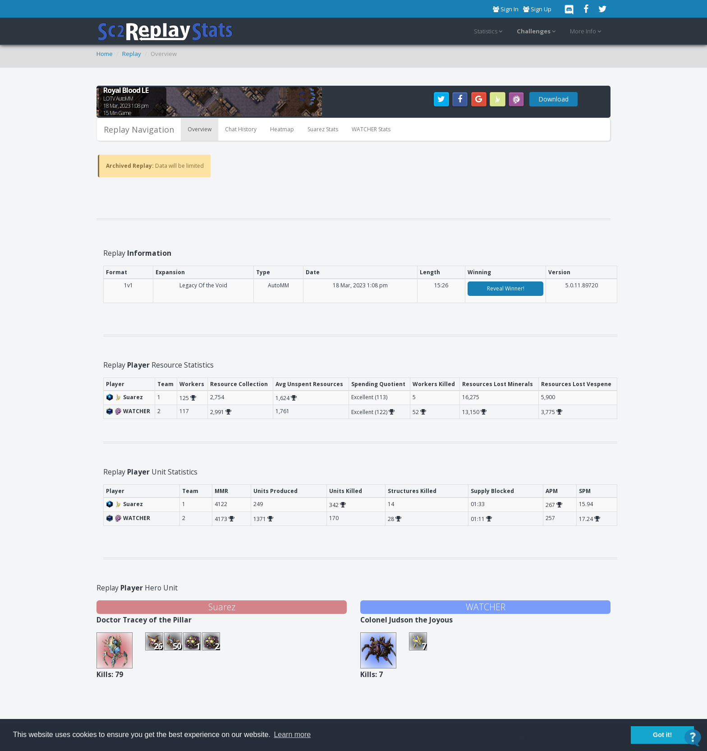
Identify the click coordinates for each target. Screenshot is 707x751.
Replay (131, 54)
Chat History (241, 129)
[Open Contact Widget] (693, 737)
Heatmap (282, 129)
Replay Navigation (139, 129)
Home (104, 54)
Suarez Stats (323, 129)
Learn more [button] (292, 734)
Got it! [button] (662, 734)
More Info (587, 31)
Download (553, 99)
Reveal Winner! (505, 288)
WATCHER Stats (371, 129)
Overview (199, 129)
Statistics (489, 31)
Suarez (221, 607)
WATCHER (485, 607)
